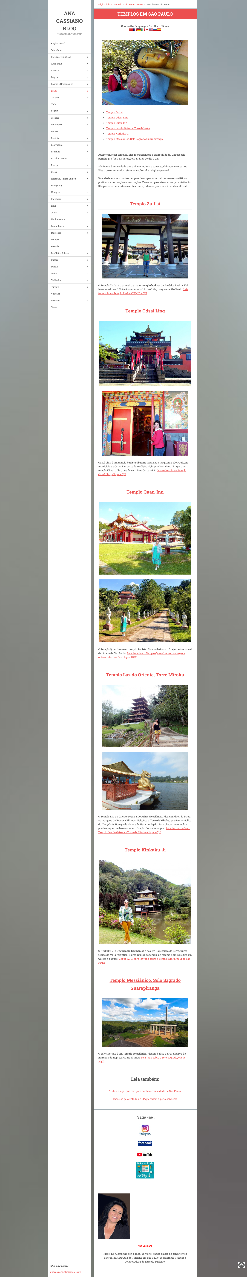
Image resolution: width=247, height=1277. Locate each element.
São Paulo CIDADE (133, 4)
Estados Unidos (59, 158)
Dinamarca (57, 124)
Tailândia (56, 280)
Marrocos (56, 232)
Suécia (54, 266)
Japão (54, 212)
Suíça (54, 273)
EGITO (54, 131)
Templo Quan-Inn (116, 122)
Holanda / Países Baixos (63, 178)
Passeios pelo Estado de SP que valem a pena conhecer (145, 1098)
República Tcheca (60, 253)
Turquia (55, 286)
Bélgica (54, 77)
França (54, 165)
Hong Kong (57, 185)
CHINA (54, 110)
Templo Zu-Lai (114, 112)
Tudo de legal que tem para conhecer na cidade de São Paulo (145, 1091)
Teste (54, 307)
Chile (53, 104)
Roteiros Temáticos (61, 56)
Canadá (55, 97)
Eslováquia (57, 144)
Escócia (55, 138)
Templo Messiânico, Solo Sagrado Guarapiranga (134, 138)
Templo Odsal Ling (117, 117)
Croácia (55, 117)
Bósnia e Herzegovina (62, 83)
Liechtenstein (58, 219)
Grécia (54, 171)
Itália (53, 205)
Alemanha (56, 63)
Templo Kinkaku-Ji (117, 133)
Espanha (55, 151)
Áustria (55, 70)
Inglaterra (56, 198)
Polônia (55, 246)
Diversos (55, 300)
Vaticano (55, 293)
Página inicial (58, 43)
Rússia (54, 259)
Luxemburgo (57, 226)
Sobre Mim (56, 50)
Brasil (54, 90)
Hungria (55, 192)
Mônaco (55, 239)
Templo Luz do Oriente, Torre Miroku (128, 128)
